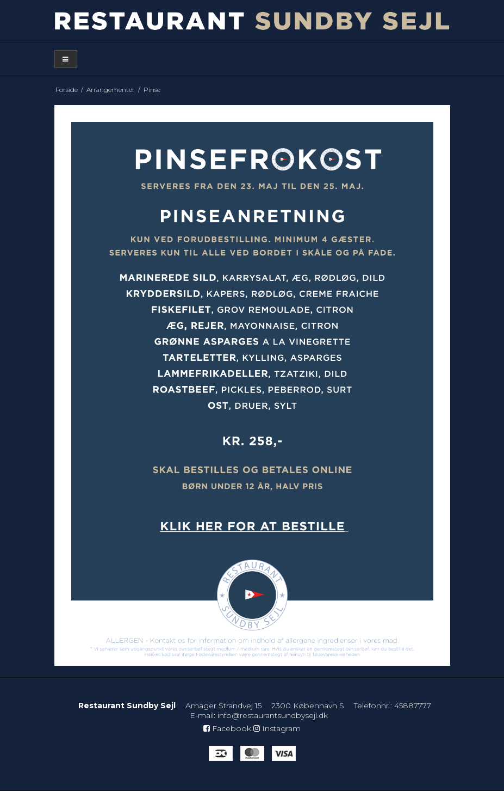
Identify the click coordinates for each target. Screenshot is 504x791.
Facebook (227, 728)
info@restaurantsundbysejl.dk (272, 715)
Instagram (277, 728)
